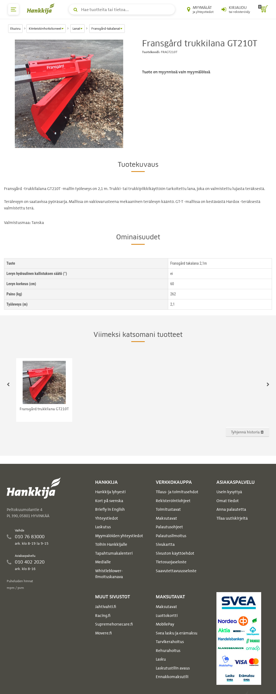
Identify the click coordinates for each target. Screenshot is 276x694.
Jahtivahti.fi (105, 606)
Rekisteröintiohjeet (173, 500)
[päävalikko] (13, 9)
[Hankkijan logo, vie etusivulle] (42, 8)
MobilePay (165, 624)
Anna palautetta (231, 509)
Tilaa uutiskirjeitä (232, 518)
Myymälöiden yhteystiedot (119, 535)
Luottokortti (167, 615)
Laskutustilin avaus (173, 668)
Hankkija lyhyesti (110, 492)
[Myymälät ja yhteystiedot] (200, 9)
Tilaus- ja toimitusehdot (177, 492)
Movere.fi (103, 633)
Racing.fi (103, 615)
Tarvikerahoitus (170, 641)
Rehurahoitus (168, 650)
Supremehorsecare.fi (114, 624)
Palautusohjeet (169, 527)
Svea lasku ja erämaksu (176, 633)
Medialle (103, 562)
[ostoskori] (263, 9)
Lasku (161, 659)
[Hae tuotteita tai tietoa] (122, 9)
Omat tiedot (227, 500)
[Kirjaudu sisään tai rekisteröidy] (236, 9)
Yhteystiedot (106, 518)
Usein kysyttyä (229, 492)
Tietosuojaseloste (171, 562)
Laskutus (103, 527)
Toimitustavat (168, 509)
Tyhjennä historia (247, 431)
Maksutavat (166, 518)
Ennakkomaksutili (172, 676)
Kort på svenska (109, 500)
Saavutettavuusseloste (176, 571)
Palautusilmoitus (171, 535)
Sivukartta (165, 544)
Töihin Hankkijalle (111, 544)
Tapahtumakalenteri (114, 553)
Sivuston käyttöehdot (175, 553)
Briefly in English (110, 509)
